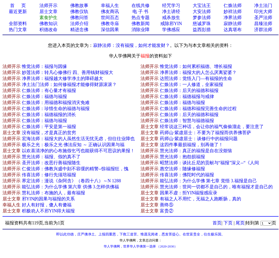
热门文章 (18, 29)
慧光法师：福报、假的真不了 (51, 156)
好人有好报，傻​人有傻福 (47, 204)
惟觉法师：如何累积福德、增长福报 (196, 66)
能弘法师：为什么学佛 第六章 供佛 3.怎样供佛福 (70, 186)
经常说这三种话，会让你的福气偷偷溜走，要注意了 (212, 126)
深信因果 (110, 29)
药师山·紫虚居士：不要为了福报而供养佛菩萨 (205, 132)
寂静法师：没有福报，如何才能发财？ (131, 45)
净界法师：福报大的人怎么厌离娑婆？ (198, 72)
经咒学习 (171, 5)
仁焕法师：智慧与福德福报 (187, 120)
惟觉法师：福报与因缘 (44, 66)
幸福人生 (110, 5)
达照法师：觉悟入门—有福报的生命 (196, 78)
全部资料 (18, 23)
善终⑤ (166, 204)
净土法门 (263, 5)
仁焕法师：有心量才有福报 (49, 90)
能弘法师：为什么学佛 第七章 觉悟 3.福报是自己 (208, 180)
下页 (228, 222)
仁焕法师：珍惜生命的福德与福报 (56, 108)
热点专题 (140, 17)
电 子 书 (140, 11)
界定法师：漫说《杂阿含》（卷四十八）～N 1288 (71, 180)
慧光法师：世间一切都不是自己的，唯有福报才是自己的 (216, 186)
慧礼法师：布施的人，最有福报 (53, 192)
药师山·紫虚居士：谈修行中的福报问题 (199, 138)
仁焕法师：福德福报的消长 (49, 114)
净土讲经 (171, 11)
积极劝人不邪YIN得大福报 (48, 210)
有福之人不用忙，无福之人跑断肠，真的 (200, 198)
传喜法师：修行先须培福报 (49, 174)
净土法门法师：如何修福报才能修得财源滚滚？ (69, 84)
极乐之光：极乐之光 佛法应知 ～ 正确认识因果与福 (73, 144)
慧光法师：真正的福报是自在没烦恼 (196, 150)
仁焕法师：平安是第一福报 (49, 126)
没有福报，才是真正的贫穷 (49, 132)
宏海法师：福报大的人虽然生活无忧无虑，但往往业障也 (78, 138)
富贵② (166, 210)
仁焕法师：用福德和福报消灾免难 (56, 102)
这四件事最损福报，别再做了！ (191, 144)
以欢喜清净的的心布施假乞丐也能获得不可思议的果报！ (78, 150)
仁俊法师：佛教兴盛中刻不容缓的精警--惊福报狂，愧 (75, 168)
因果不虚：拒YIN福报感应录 (189, 192)
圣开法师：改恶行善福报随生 (51, 162)
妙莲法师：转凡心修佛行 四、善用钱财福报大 (67, 72)
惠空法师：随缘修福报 (182, 168)
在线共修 (140, 5)
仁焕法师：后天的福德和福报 (189, 90)
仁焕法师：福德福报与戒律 (187, 96)
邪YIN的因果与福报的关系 (48, 198)
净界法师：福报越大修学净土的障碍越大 (62, 78)
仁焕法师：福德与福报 (44, 96)
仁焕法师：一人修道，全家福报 (191, 84)
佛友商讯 (110, 11)
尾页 (240, 222)
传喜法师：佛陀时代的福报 (187, 174)
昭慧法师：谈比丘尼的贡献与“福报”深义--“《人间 (209, 162)
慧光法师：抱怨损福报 (182, 156)
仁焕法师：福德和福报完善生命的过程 (198, 108)
